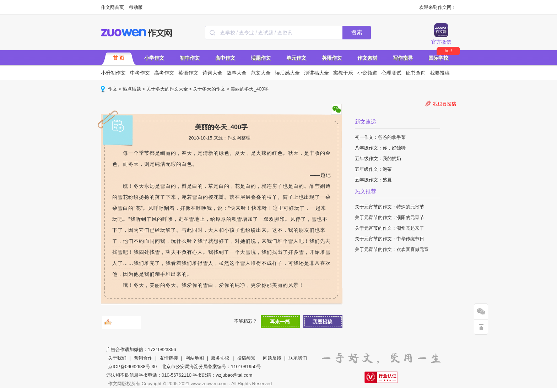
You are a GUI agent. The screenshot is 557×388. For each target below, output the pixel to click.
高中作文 (225, 58)
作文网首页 (112, 7)
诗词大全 (212, 73)
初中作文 (190, 58)
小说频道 (367, 73)
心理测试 (391, 73)
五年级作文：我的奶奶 (378, 158)
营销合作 (143, 358)
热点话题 (132, 89)
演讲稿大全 (316, 73)
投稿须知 (246, 358)
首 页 (118, 58)
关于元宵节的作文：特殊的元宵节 (389, 206)
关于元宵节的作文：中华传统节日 (389, 238)
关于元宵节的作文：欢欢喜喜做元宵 (392, 249)
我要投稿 (440, 73)
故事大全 (237, 73)
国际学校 (438, 58)
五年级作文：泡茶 (373, 169)
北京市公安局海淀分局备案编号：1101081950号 (211, 366)
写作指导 (403, 58)
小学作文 (154, 58)
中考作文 (140, 73)
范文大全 (261, 73)
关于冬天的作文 (209, 89)
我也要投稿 (444, 103)
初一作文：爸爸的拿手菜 (380, 137)
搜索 (356, 32)
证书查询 (416, 73)
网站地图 (194, 358)
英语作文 (332, 58)
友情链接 (168, 358)
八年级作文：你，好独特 (380, 148)
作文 (112, 89)
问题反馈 (272, 358)
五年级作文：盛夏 (373, 179)
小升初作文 (113, 73)
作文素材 (367, 58)
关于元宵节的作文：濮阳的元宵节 (389, 217)
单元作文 (296, 58)
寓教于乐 (343, 73)
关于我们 (117, 358)
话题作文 (261, 58)
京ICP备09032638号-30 (132, 366)
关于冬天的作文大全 (167, 89)
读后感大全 (287, 73)
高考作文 (164, 73)
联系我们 (297, 358)
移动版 (136, 7)
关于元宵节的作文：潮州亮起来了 (389, 228)
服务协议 (220, 358)
